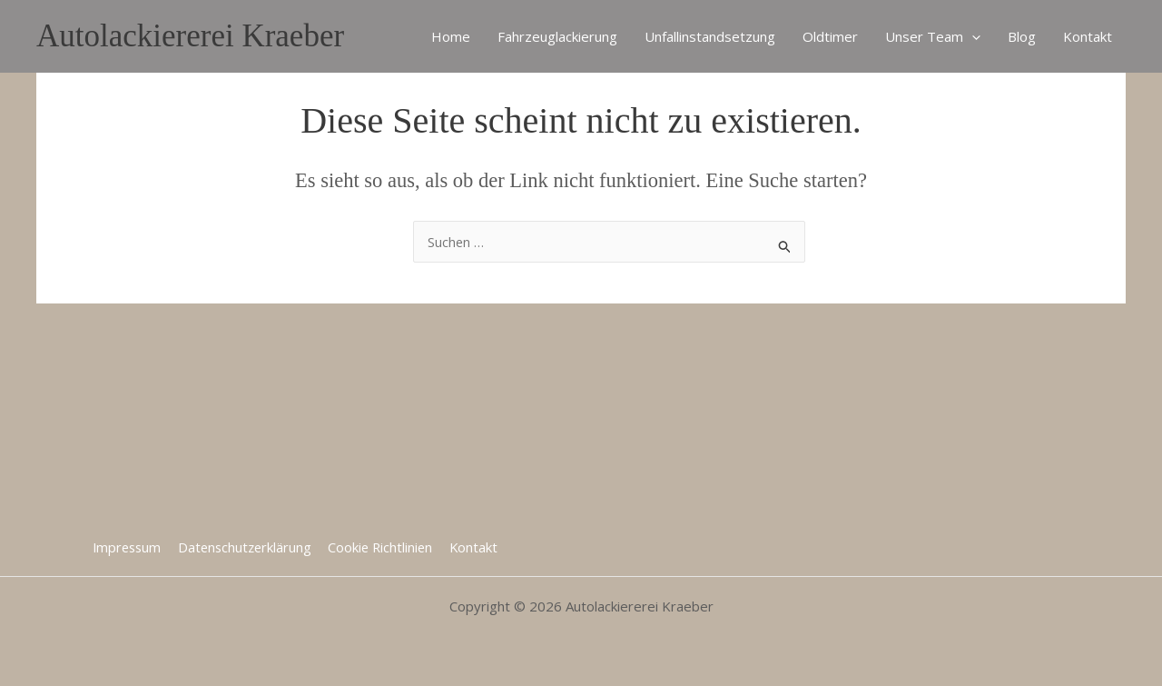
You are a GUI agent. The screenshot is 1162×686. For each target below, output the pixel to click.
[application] (971, 36)
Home (450, 36)
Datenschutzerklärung (246, 546)
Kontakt (1087, 36)
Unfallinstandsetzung (710, 36)
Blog (1022, 36)
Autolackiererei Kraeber (190, 36)
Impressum (128, 546)
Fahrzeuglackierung (557, 36)
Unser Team (932, 36)
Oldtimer (830, 36)
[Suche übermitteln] (785, 244)
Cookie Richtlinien (382, 546)
